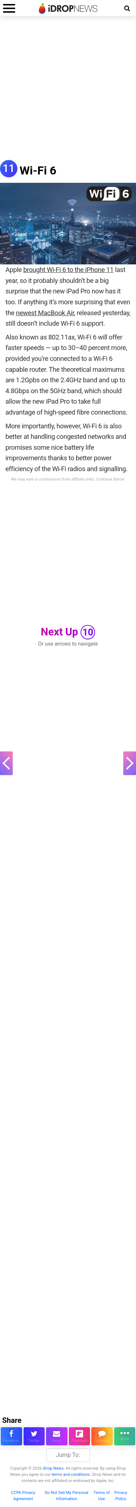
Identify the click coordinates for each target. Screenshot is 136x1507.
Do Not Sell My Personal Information (66, 1495)
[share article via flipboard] (79, 1436)
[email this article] (56, 1436)
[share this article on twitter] (34, 1436)
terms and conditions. (71, 1474)
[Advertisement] (68, 92)
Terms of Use (102, 1495)
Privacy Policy (120, 1495)
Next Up (68, 632)
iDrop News (53, 1468)
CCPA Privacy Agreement (23, 1495)
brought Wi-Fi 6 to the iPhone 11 (68, 269)
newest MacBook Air (45, 313)
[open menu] (9, 8)
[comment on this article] (102, 1436)
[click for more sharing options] (125, 1436)
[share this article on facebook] (11, 1436)
